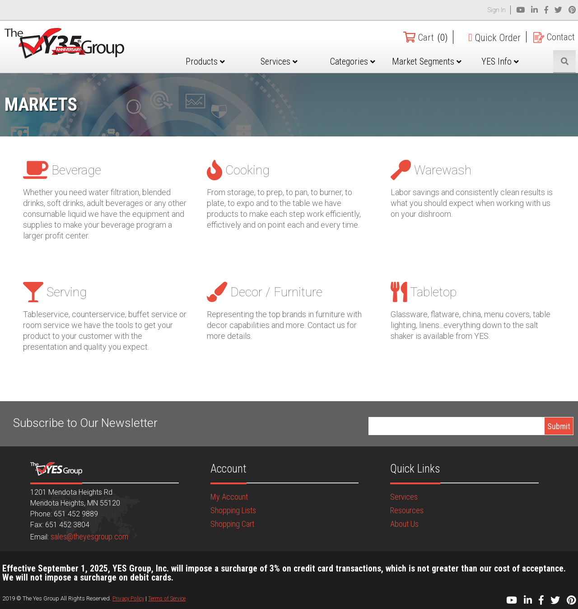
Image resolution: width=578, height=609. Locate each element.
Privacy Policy (128, 598)
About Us (404, 524)
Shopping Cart (232, 524)
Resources (407, 510)
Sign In (497, 10)
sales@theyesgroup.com (89, 536)
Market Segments (436, 68)
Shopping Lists (233, 510)
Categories (366, 61)
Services (298, 61)
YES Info (505, 61)
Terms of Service (167, 598)
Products (228, 61)
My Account (229, 496)
